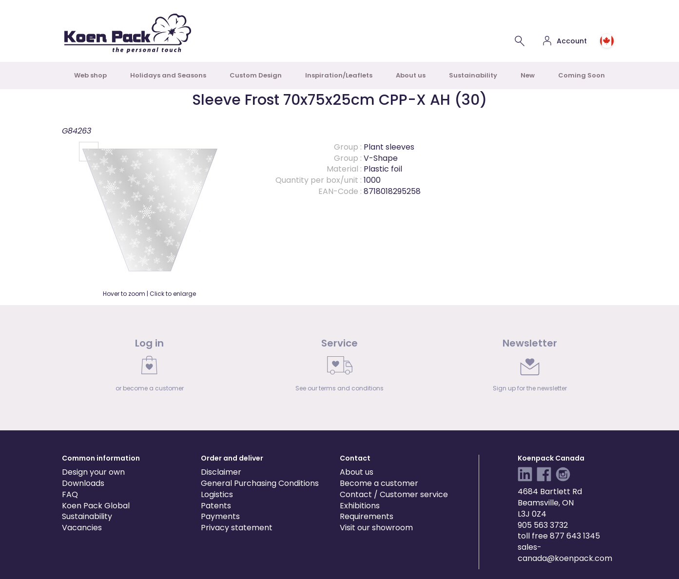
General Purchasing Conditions (260, 483)
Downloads (83, 483)
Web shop (90, 75)
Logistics (217, 494)
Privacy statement (236, 527)
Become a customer (379, 483)
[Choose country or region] (607, 41)
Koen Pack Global (96, 505)
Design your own (93, 472)
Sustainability (473, 75)
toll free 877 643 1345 (559, 535)
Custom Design (256, 75)
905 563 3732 (543, 525)
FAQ (70, 494)
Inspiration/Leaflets (338, 75)
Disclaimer (221, 472)
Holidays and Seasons (168, 75)
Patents (216, 505)
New (528, 75)
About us (411, 75)
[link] (150, 367)
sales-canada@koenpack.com (565, 552)
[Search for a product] (519, 41)
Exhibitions (360, 505)
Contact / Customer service (394, 494)
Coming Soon (581, 75)
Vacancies (82, 527)
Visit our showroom (376, 527)
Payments (220, 516)
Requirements (366, 516)
